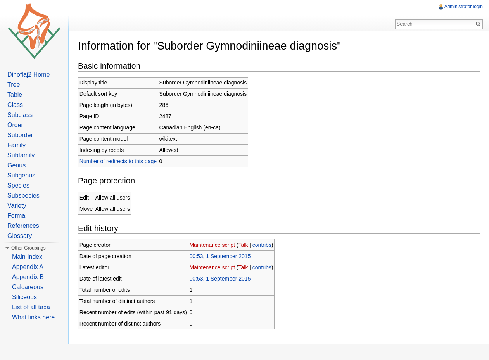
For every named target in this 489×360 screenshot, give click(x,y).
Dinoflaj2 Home (28, 74)
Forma (16, 215)
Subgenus (21, 175)
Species (18, 185)
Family (16, 145)
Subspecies (23, 195)
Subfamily (21, 155)
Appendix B (28, 277)
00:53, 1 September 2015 (220, 256)
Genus (16, 165)
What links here (33, 317)
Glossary (19, 236)
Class (15, 105)
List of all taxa (31, 307)
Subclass (20, 115)
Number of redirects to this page (118, 161)
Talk (243, 245)
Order (15, 125)
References (23, 225)
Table (14, 94)
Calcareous (27, 287)
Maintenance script (212, 245)
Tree (13, 84)
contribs (261, 245)
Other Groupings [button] (28, 248)
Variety (16, 205)
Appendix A (27, 267)
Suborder (20, 135)
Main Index (27, 256)
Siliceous (24, 297)
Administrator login (463, 6)
